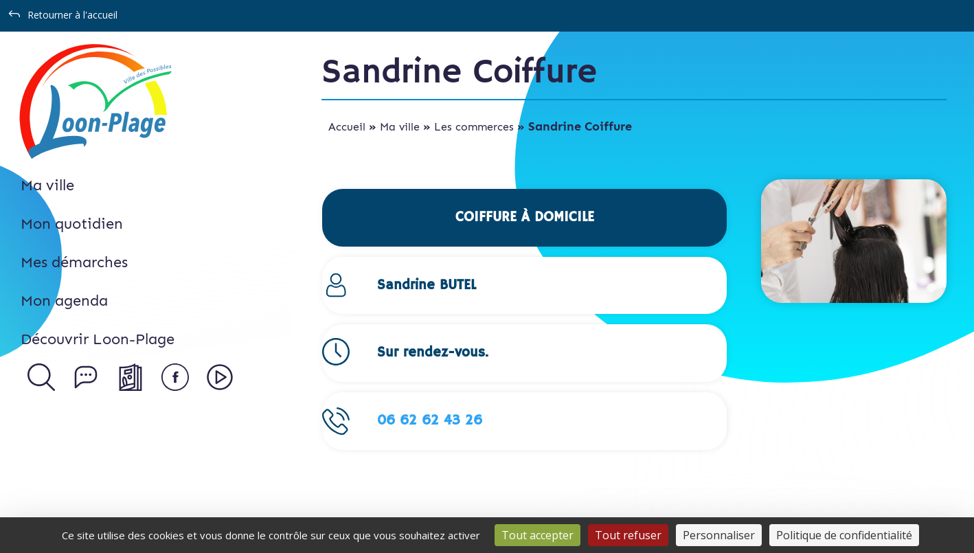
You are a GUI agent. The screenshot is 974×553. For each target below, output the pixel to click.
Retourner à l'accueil (72, 14)
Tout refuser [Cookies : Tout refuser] (628, 535)
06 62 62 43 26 (429, 420)
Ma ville (400, 126)
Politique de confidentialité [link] (844, 535)
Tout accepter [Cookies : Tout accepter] (537, 535)
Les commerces (474, 126)
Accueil (346, 126)
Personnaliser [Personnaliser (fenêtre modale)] (719, 535)
